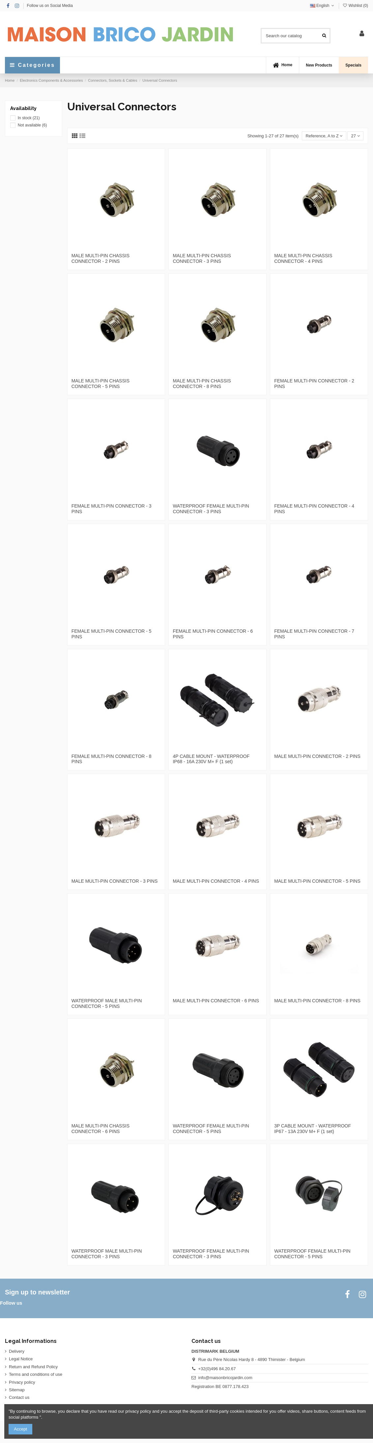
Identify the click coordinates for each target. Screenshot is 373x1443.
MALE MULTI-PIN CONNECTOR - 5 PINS (317, 881)
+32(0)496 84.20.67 (217, 1368)
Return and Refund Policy (33, 1366)
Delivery (16, 1351)
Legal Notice (21, 1358)
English (322, 5)
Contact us (19, 1397)
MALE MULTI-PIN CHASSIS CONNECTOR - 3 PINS (202, 258)
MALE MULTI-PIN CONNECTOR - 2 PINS (317, 756)
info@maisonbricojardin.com (225, 1377)
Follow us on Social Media (49, 5)
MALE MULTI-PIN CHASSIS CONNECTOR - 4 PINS (303, 258)
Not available (32, 125)
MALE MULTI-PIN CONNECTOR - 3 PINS (115, 881)
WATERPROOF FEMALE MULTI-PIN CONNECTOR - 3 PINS (211, 508)
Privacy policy (22, 1382)
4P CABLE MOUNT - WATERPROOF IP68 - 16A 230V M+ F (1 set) (211, 759)
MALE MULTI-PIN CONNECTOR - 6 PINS (216, 1000)
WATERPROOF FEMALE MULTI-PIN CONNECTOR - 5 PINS (211, 1128)
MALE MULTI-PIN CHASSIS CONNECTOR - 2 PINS (100, 258)
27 (355, 135)
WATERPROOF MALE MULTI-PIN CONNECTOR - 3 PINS (107, 1253)
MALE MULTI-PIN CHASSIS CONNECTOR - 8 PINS (202, 383)
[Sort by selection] (324, 135)
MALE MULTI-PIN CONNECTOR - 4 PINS (216, 881)
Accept (20, 1429)
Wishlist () (355, 5)
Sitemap (17, 1389)
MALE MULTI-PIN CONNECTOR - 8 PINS (317, 1000)
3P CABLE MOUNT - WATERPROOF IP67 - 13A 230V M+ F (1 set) (312, 1128)
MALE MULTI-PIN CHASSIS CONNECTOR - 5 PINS (100, 383)
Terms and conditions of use (35, 1374)
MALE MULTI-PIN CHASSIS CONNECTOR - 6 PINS (100, 1128)
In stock (29, 118)
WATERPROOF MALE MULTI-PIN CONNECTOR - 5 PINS (107, 1003)
